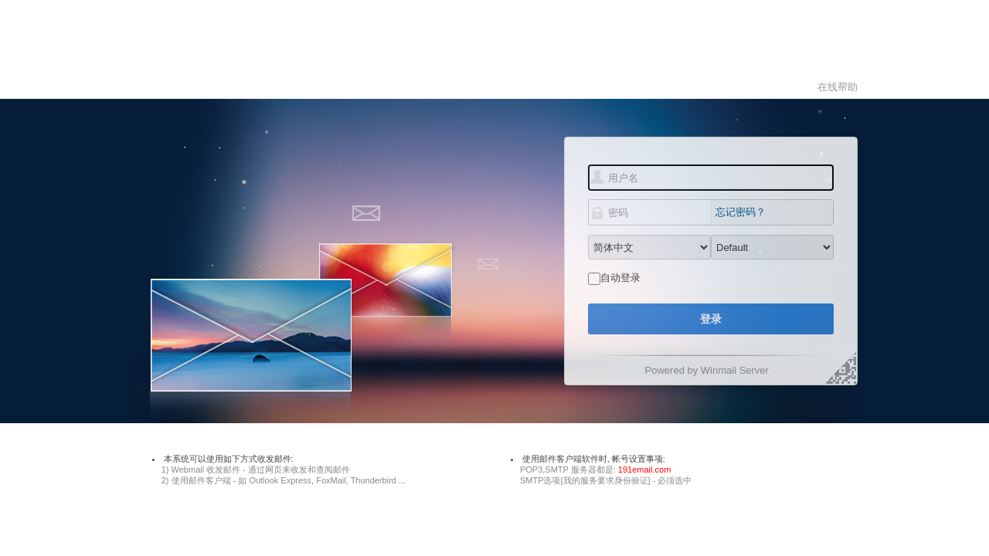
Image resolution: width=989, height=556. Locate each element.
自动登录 (620, 277)
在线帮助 (837, 87)
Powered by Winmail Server (707, 370)
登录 (711, 319)
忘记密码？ (740, 212)
